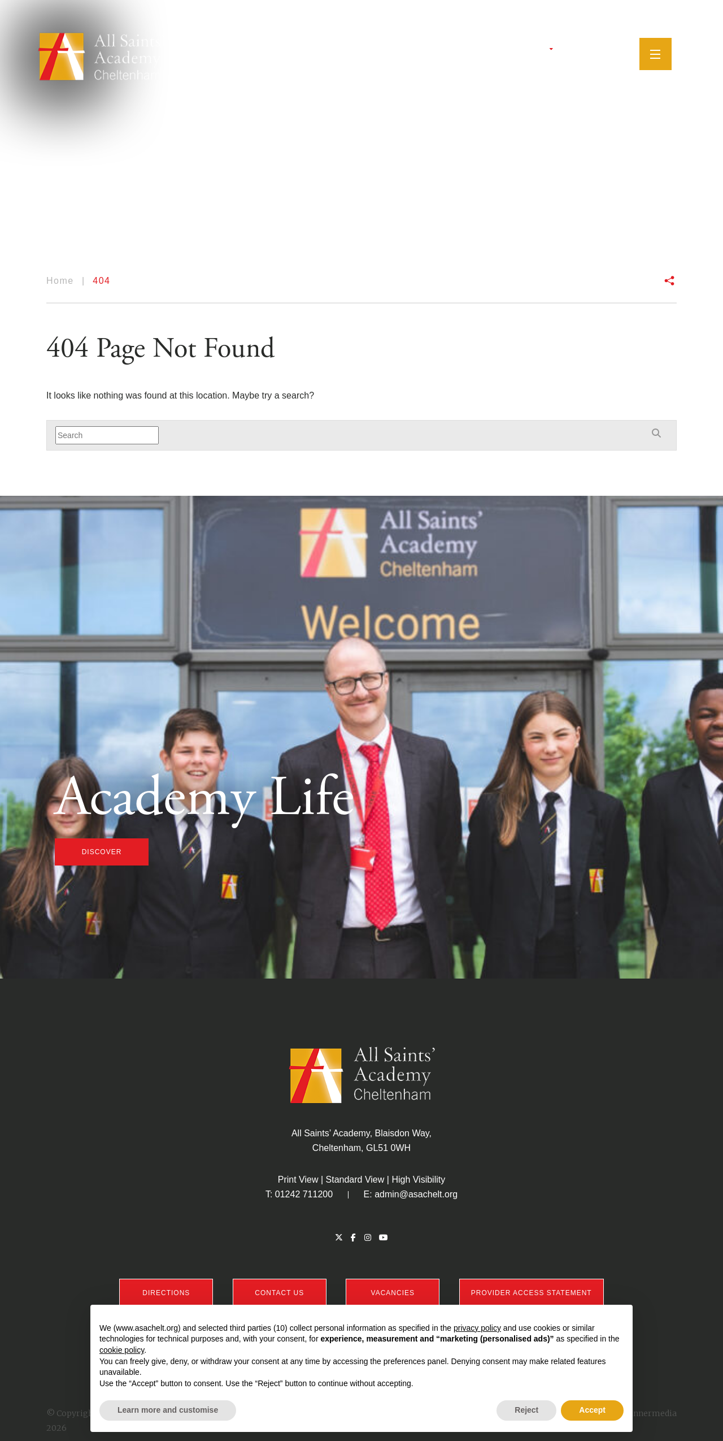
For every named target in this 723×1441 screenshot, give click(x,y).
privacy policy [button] (477, 1327)
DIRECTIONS (166, 1293)
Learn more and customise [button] (167, 1409)
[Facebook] (575, 53)
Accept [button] (592, 1409)
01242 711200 (304, 1194)
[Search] (621, 53)
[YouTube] (603, 53)
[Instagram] (588, 53)
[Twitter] (562, 53)
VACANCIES (393, 1293)
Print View (298, 1179)
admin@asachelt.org (416, 1194)
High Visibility (418, 1179)
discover (102, 852)
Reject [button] (526, 1409)
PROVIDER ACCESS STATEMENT (531, 1293)
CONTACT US (279, 1293)
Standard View (355, 1179)
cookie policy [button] (121, 1350)
